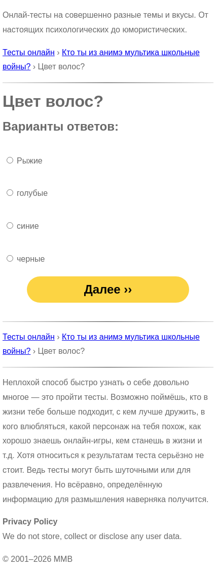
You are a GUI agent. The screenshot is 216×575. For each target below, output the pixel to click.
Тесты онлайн (29, 52)
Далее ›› (108, 289)
